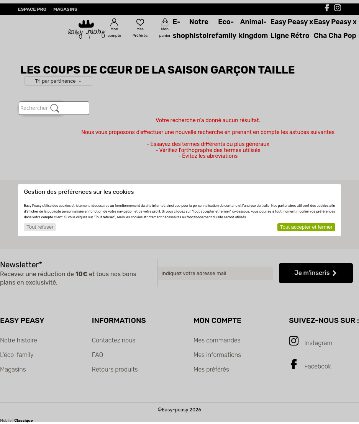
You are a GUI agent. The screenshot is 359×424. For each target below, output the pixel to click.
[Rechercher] (54, 108)
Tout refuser (39, 227)
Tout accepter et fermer (306, 227)
